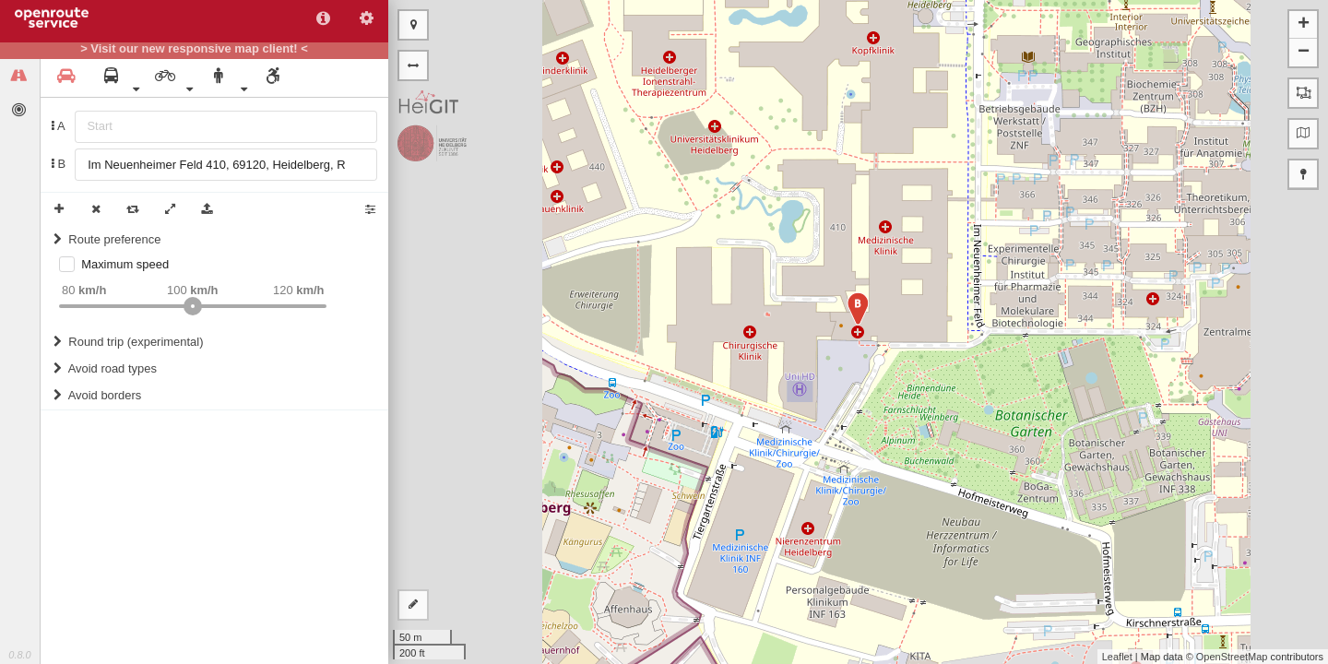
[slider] (193, 306)
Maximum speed (125, 264)
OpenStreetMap (1232, 656)
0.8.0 (19, 654)
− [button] (1304, 52)
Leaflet (1117, 656)
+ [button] (1304, 25)
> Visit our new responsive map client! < (194, 48)
